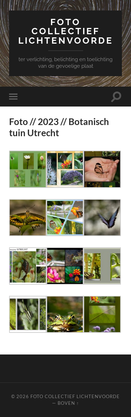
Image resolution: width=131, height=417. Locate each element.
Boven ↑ (68, 403)
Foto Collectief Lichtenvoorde (65, 31)
